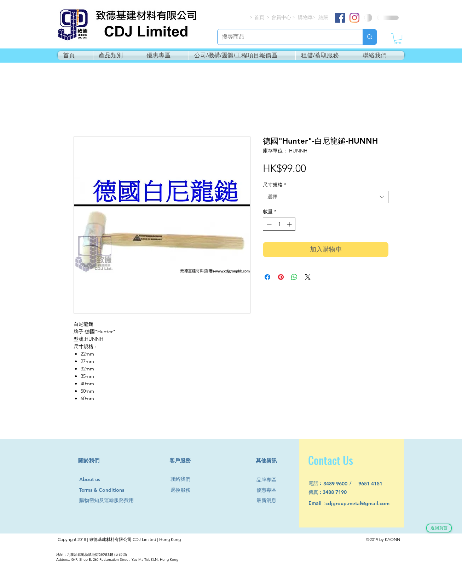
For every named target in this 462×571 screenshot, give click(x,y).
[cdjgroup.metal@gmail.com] (366, 503)
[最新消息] (269, 500)
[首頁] (259, 17)
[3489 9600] (339, 483)
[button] (397, 38)
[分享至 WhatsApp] (294, 277)
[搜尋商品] (285, 37)
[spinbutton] (279, 224)
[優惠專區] (269, 490)
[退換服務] (183, 490)
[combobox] (325, 197)
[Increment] (289, 224)
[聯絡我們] (183, 479)
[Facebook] (340, 18)
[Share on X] (308, 277)
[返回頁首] (439, 528)
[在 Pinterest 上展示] (281, 277)
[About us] (92, 480)
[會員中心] (282, 17)
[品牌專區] (269, 480)
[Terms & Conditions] (108, 490)
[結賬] (323, 17)
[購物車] (306, 17)
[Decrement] (268, 224)
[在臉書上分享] (267, 277)
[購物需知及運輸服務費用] (114, 500)
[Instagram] (354, 18)
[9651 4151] (374, 483)
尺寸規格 (274, 185)
